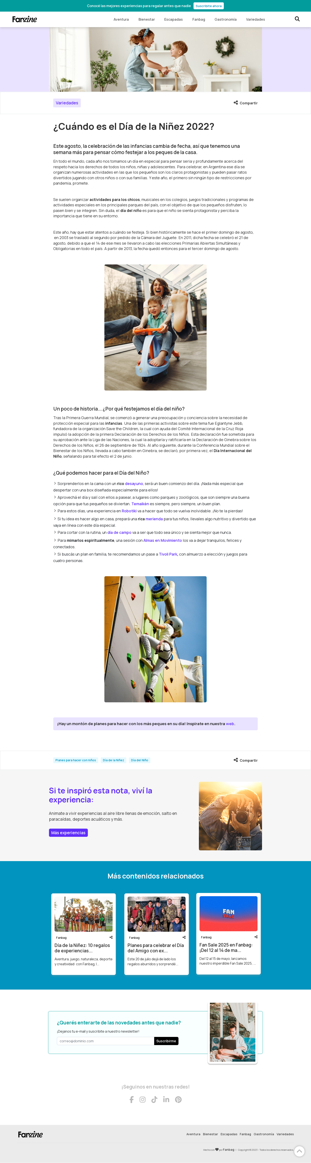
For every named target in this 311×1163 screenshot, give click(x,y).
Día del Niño (139, 760)
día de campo (119, 532)
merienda (154, 518)
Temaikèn (140, 503)
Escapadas (172, 19)
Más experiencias (68, 833)
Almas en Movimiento (162, 540)
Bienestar (145, 19)
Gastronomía (225, 19)
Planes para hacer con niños (75, 760)
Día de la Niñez (113, 760)
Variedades (255, 19)
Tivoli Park (168, 554)
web (230, 724)
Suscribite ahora (209, 5)
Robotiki (129, 510)
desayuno (134, 483)
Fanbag (198, 19)
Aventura (120, 19)
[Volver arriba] (299, 1151)
